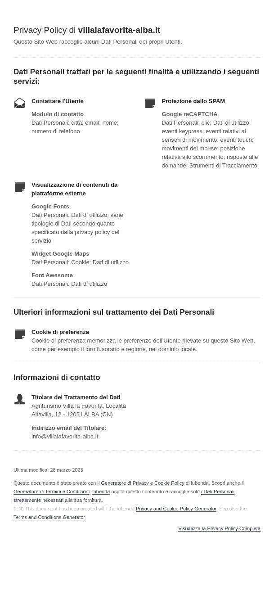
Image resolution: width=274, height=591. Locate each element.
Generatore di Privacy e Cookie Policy (142, 483)
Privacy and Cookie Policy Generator (176, 508)
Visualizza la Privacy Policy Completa (219, 528)
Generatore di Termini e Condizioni (51, 491)
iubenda (101, 491)
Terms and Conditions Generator (49, 517)
